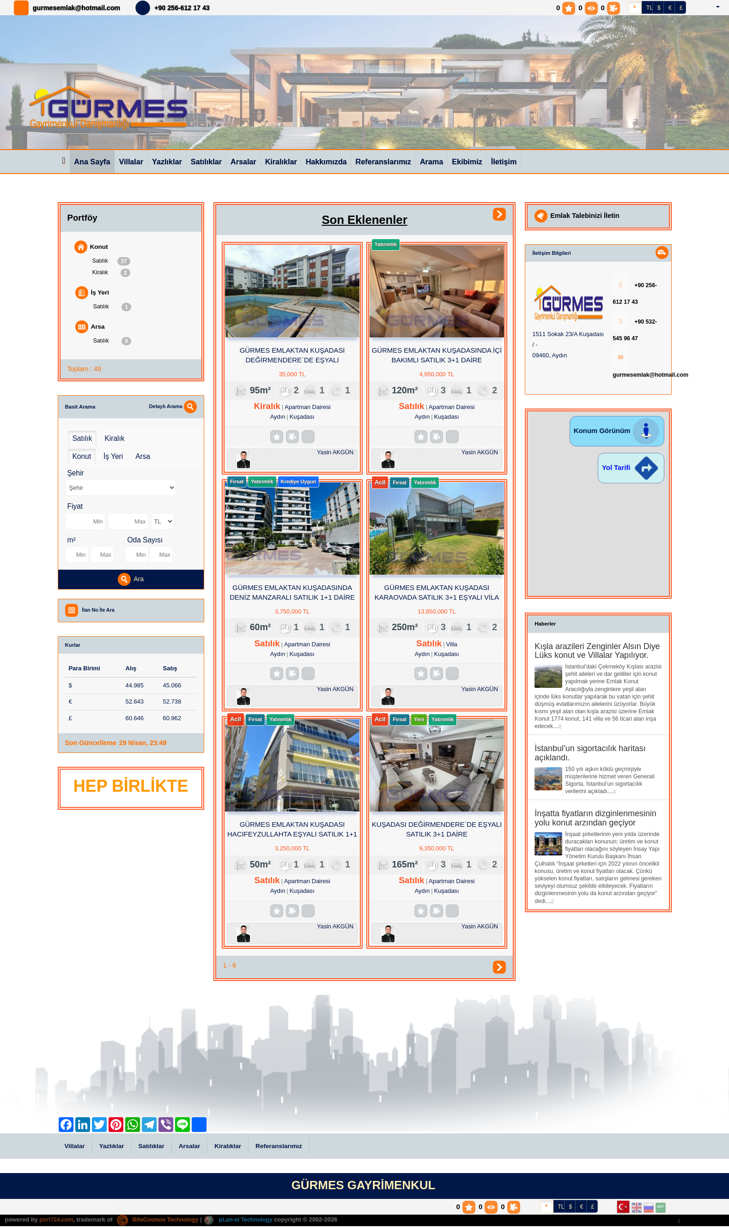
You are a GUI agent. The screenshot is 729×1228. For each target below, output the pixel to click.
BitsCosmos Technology (161, 1221)
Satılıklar (206, 161)
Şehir (75, 475)
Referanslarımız (383, 161)
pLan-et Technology (244, 1221)
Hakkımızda (326, 161)
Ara (131, 580)
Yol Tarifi (631, 466)
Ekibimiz (467, 161)
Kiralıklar (281, 161)
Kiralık (111, 273)
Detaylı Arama (172, 407)
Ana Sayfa (92, 161)
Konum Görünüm (617, 429)
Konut (91, 247)
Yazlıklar (167, 161)
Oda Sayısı (145, 541)
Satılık (111, 261)
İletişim (504, 161)
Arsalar (243, 161)
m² (71, 541)
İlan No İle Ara (99, 611)
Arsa (90, 327)
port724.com (57, 1221)
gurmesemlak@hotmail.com (76, 8)
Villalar (131, 161)
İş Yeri (92, 293)
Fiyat (75, 508)
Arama (431, 161)
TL (649, 8)
